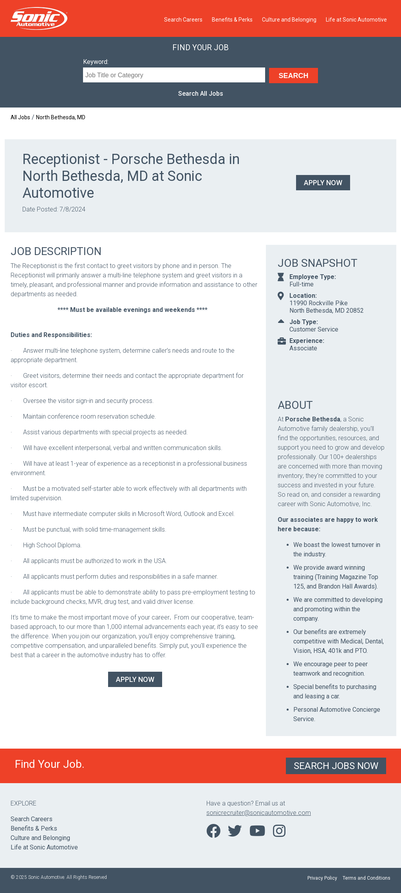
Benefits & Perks (232, 19)
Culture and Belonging (289, 19)
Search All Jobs (200, 93)
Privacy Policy (322, 878)
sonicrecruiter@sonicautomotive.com (258, 812)
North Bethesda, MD (60, 117)
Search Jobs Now (336, 765)
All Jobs (20, 117)
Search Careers (183, 19)
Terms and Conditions (366, 878)
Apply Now (323, 183)
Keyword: (95, 62)
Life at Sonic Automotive (356, 19)
